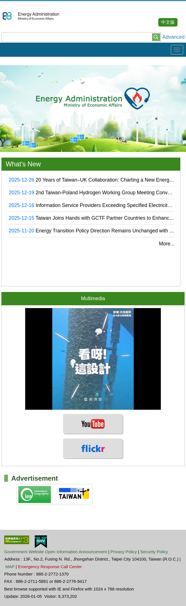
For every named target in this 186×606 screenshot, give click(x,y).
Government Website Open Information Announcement (55, 551)
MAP (9, 566)
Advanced (174, 37)
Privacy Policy (124, 551)
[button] (156, 37)
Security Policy (154, 551)
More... (166, 244)
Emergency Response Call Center (50, 566)
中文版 (168, 22)
